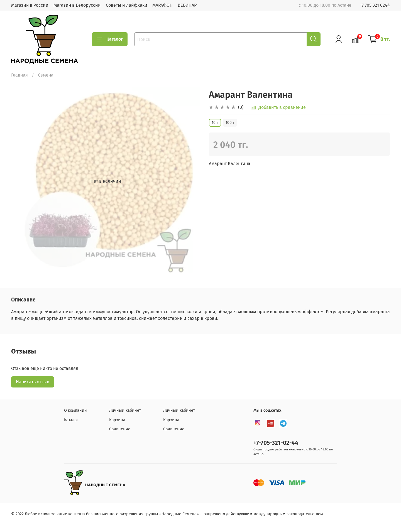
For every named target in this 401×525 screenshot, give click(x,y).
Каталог (110, 39)
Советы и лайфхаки (126, 5)
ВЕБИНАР (187, 5)
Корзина (117, 420)
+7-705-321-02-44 (275, 443)
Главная (19, 75)
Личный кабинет (125, 410)
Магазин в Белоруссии (77, 5)
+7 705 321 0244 (375, 5)
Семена (45, 75)
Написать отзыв (32, 381)
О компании (75, 410)
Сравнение (119, 429)
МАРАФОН (162, 5)
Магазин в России (29, 5)
